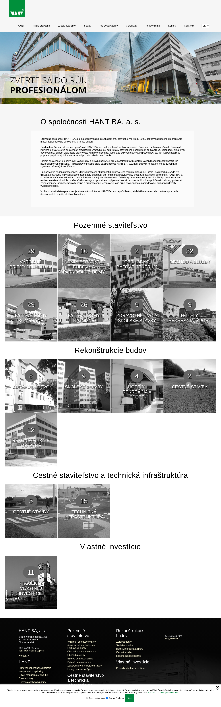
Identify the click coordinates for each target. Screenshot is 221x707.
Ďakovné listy (26, 678)
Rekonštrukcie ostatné (128, 656)
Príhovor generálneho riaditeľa (35, 668)
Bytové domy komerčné (80, 658)
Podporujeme (152, 25)
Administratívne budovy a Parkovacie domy (81, 646)
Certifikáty (131, 25)
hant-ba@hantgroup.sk (31, 650)
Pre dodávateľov (108, 25)
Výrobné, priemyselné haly (81, 641)
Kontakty (189, 25)
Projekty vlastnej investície (130, 668)
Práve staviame (41, 25)
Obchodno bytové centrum (81, 651)
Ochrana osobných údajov (32, 682)
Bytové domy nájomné (79, 662)
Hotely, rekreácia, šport (80, 669)
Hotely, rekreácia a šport (129, 648)
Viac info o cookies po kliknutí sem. (163, 692)
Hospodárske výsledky (31, 671)
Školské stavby (124, 645)
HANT (21, 25)
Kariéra (172, 25)
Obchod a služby (76, 655)
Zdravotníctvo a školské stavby (84, 665)
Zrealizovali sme (67, 25)
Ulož (130, 698)
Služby (87, 25)
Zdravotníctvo (124, 641)
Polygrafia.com (171, 638)
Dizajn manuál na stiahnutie (33, 675)
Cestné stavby (124, 652)
